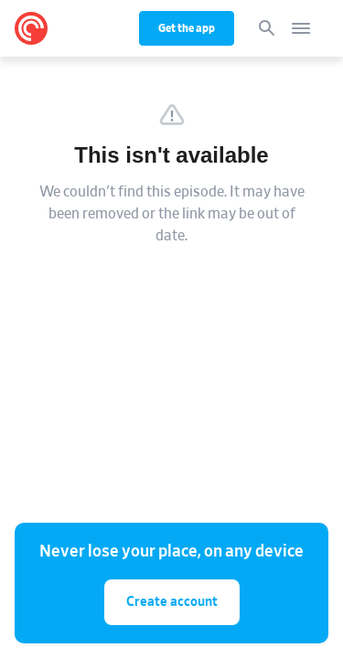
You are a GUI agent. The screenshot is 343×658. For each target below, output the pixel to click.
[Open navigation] (301, 28)
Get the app (186, 28)
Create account (172, 602)
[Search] (267, 28)
